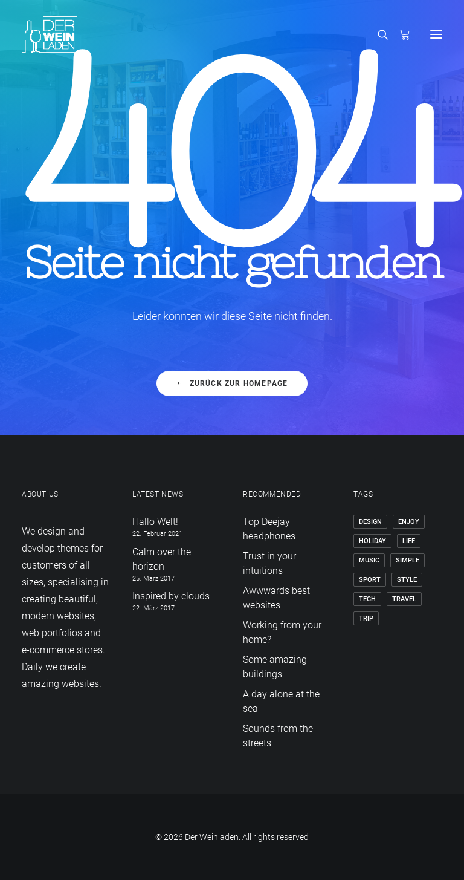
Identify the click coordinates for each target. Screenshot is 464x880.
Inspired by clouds (171, 596)
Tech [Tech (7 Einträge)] (367, 599)
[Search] (377, 34)
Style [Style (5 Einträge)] (407, 580)
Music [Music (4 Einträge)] (369, 560)
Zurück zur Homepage (232, 383)
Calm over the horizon (161, 559)
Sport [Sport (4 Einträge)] (370, 580)
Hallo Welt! (155, 521)
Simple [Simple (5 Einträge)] (407, 560)
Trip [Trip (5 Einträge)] (366, 618)
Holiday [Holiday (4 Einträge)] (372, 541)
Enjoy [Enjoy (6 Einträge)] (408, 522)
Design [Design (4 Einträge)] (370, 522)
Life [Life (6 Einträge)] (408, 541)
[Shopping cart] (399, 34)
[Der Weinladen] (49, 34)
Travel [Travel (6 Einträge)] (404, 599)
